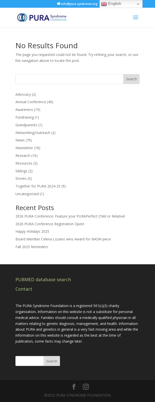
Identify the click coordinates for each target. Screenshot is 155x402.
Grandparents (26, 125)
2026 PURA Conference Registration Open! (49, 224)
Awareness (24, 109)
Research (22, 155)
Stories (21, 178)
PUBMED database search (43, 279)
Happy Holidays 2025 (32, 231)
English (111, 4)
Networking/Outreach (32, 132)
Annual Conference (30, 101)
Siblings (21, 171)
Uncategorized (27, 193)
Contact (23, 289)
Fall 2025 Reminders (31, 246)
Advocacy (23, 94)
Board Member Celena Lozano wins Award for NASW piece (63, 239)
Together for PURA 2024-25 (37, 186)
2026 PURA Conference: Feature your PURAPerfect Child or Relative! (70, 216)
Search (131, 79)
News (20, 140)
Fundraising (24, 117)
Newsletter (24, 147)
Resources (23, 163)
